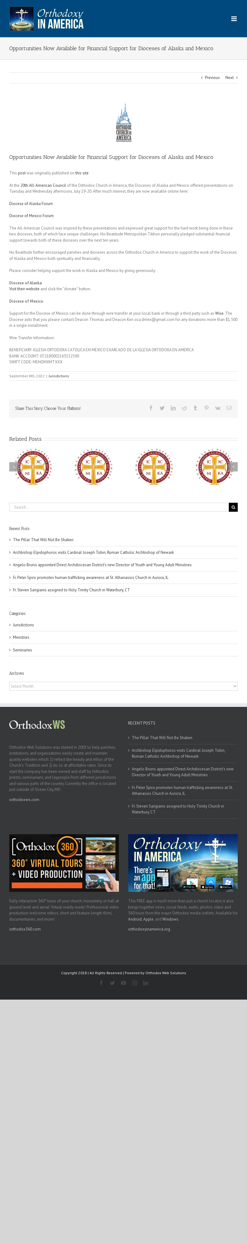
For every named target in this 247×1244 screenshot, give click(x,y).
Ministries (21, 637)
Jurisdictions (59, 376)
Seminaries (22, 650)
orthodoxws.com (24, 799)
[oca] (123, 122)
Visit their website (24, 288)
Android (135, 919)
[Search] (233, 507)
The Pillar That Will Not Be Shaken (43, 539)
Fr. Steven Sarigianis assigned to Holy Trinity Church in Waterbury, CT (71, 590)
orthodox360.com (25, 929)
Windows (170, 919)
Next (229, 77)
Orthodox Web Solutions (165, 972)
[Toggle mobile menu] (234, 18)
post (22, 173)
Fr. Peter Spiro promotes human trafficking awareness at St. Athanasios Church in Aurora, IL (90, 577)
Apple (148, 919)
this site (82, 173)
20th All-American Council (43, 185)
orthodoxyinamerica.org (149, 929)
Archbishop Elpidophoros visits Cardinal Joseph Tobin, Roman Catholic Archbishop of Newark (93, 552)
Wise (219, 313)
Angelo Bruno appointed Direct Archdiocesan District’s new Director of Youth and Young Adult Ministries (102, 564)
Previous (212, 77)
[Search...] (119, 507)
